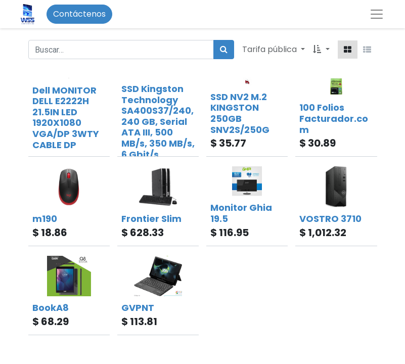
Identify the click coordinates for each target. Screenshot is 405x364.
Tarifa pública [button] (270, 49)
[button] (321, 49)
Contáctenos (79, 14)
